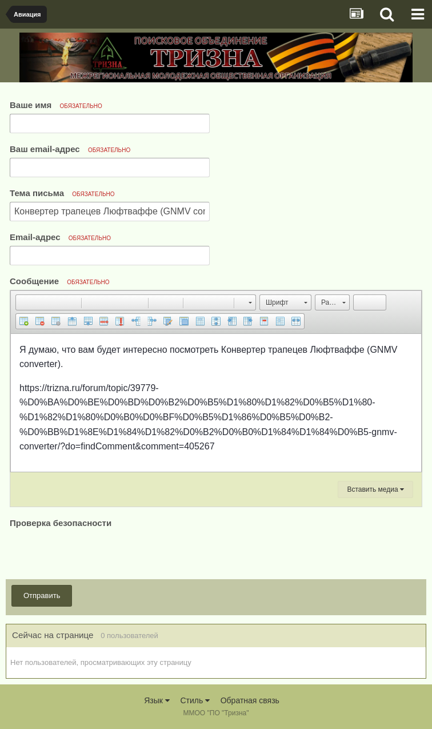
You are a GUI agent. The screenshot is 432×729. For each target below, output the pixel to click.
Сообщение (60, 281)
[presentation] (96, 553)
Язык (157, 700)
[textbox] (216, 403)
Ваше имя (56, 105)
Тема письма (62, 193)
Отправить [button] (41, 595)
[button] (24, 302)
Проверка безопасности (60, 523)
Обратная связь (250, 700)
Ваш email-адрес (70, 149)
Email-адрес (60, 237)
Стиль (195, 700)
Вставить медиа (375, 489)
